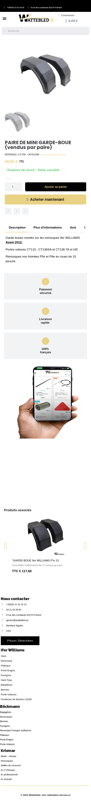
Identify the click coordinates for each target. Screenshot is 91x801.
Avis (73, 227)
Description (17, 227)
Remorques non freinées (53, 154)
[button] (55, 186)
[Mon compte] (66, 15)
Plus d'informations (48, 227)
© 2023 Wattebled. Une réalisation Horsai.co (45, 795)
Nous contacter (15, 598)
